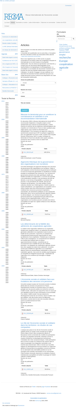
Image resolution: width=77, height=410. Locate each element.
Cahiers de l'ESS (61, 22)
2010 (3, 101)
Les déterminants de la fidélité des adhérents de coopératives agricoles (36, 225)
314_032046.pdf (28, 313)
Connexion (68, 5)
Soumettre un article (21, 22)
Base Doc (5, 74)
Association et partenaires (38, 398)
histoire (61, 50)
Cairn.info (55, 5)
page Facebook (46, 386)
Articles (13, 22)
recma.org (38, 400)
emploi (62, 54)
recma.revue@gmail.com (54, 393)
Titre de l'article (25, 103)
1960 (3, 192)
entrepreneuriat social (65, 46)
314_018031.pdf (28, 369)
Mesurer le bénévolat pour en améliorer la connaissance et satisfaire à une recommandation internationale (38, 116)
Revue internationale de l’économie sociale (42, 15)
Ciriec (61, 44)
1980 (3, 156)
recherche (65, 57)
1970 (3, 174)
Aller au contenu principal (7, 0)
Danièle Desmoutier (8, 91)
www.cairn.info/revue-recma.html (30, 56)
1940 (3, 229)
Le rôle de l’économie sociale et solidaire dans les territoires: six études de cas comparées (38, 325)
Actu (3, 33)
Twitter (34, 386)
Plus (60, 70)
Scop (73, 48)
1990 (3, 137)
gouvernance (64, 52)
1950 (3, 211)
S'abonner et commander (48, 22)
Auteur (23, 96)
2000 (3, 119)
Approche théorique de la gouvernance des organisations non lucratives (37, 163)
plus (16, 54)
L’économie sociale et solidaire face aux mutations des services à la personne (37, 280)
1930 (3, 247)
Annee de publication (27, 80)
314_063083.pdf (28, 214)
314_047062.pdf (28, 269)
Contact (7, 26)
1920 (3, 266)
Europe (63, 60)
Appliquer (25, 110)
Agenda (4, 54)
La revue (7, 22)
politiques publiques (65, 48)
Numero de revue (26, 89)
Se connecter (6, 403)
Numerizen (21, 405)
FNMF (67, 50)
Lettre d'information (34, 22)
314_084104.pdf (28, 152)
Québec (65, 44)
